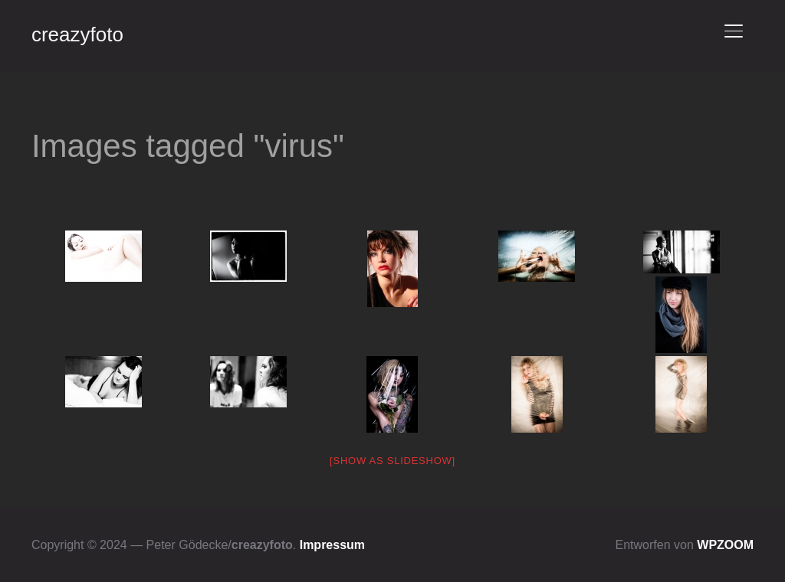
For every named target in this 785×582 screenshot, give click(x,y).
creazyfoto (77, 34)
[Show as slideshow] (392, 460)
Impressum (332, 544)
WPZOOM (725, 544)
